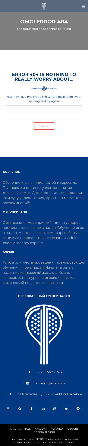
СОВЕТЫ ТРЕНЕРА (44, 432)
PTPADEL (69, 442)
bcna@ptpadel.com (50, 383)
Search (44, 125)
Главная (16, 428)
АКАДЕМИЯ (41, 428)
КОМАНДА (57, 428)
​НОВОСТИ (72, 428)
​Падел (28, 428)
